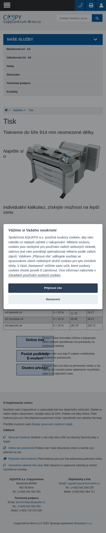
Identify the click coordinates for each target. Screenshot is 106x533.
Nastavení (53, 299)
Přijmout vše (53, 288)
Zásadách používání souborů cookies (34, 275)
